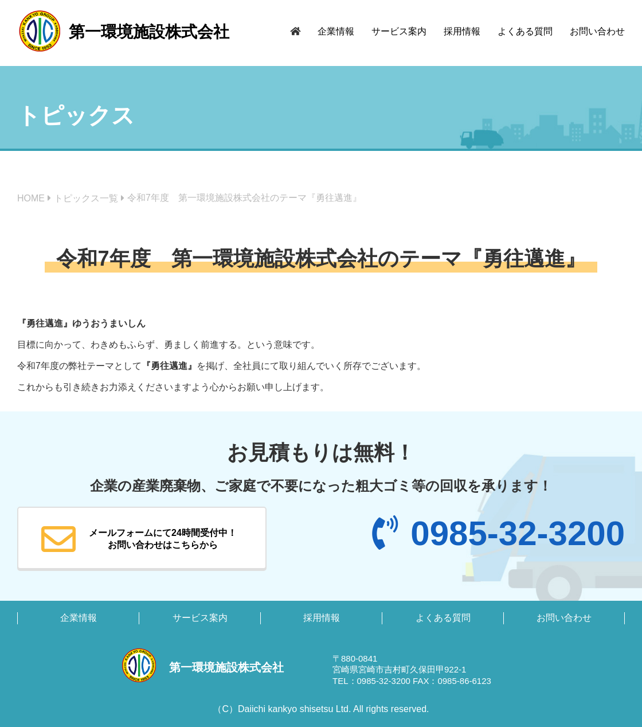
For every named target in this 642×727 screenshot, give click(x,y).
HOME (31, 198)
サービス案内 (398, 31)
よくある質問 (525, 31)
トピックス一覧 (86, 198)
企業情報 (336, 31)
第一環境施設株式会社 (149, 32)
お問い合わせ (597, 31)
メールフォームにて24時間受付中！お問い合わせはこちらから (139, 539)
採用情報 (462, 31)
